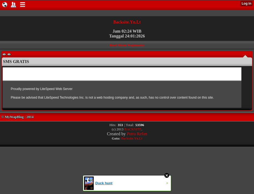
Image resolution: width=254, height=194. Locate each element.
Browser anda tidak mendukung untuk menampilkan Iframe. (122, 87)
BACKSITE (132, 129)
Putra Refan (137, 133)
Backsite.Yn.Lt (127, 22)
